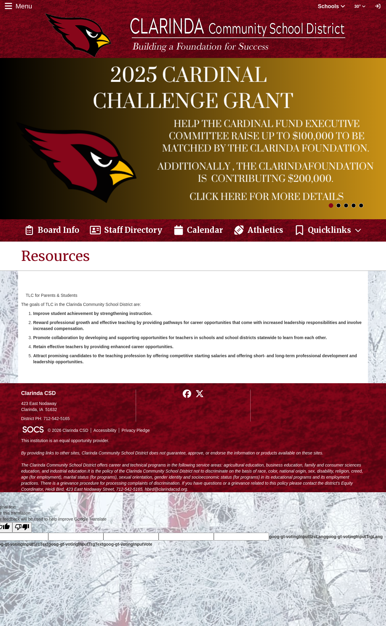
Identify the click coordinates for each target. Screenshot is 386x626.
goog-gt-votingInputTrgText (75, 544)
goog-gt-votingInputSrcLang (297, 536)
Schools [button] (331, 6)
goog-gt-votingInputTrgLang (354, 536)
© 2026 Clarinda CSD (68, 430)
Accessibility (104, 430)
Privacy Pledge (136, 430)
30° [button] (359, 6)
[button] (328, 230)
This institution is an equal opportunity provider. (65, 440)
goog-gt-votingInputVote (127, 544)
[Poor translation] (22, 527)
